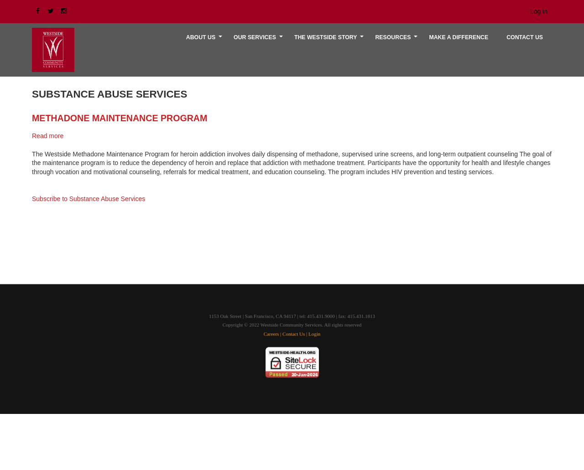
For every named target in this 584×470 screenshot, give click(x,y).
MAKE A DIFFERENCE (458, 37)
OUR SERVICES (259, 40)
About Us (205, 40)
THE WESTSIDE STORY (330, 40)
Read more (47, 135)
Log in (539, 11)
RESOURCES (397, 40)
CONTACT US (524, 37)
